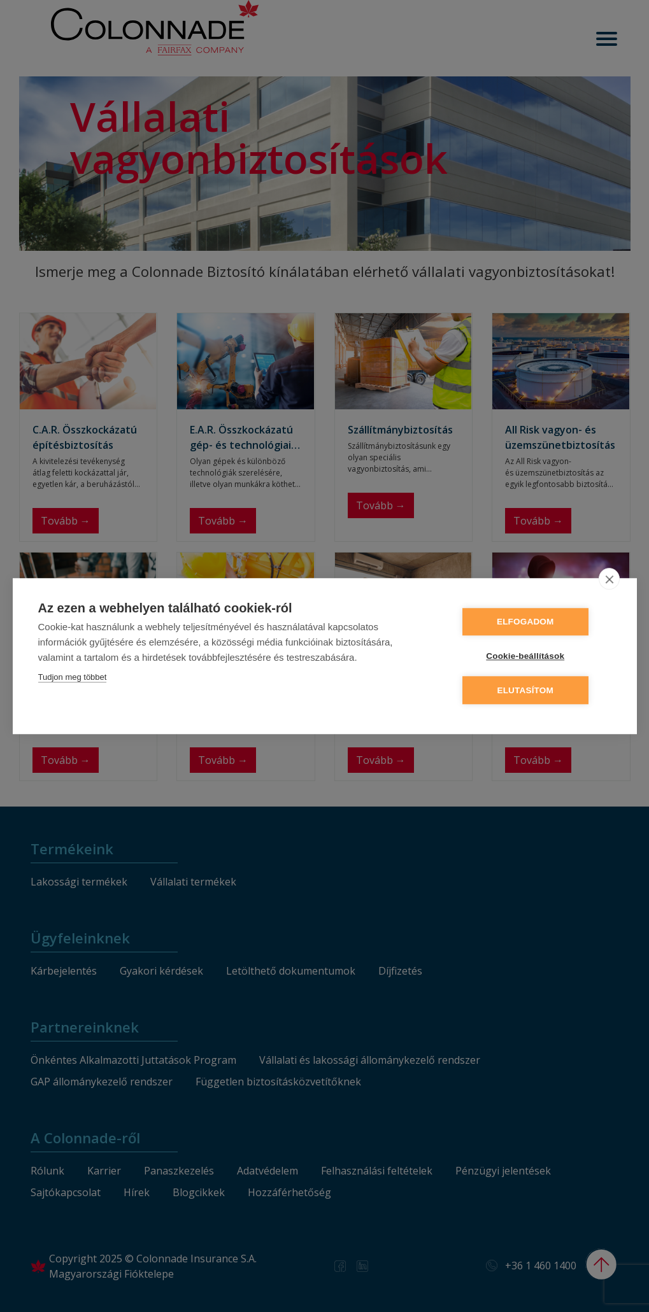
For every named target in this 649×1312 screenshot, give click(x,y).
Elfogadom (534, 622)
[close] (609, 579)
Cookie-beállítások (535, 656)
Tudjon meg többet (72, 677)
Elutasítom (534, 690)
